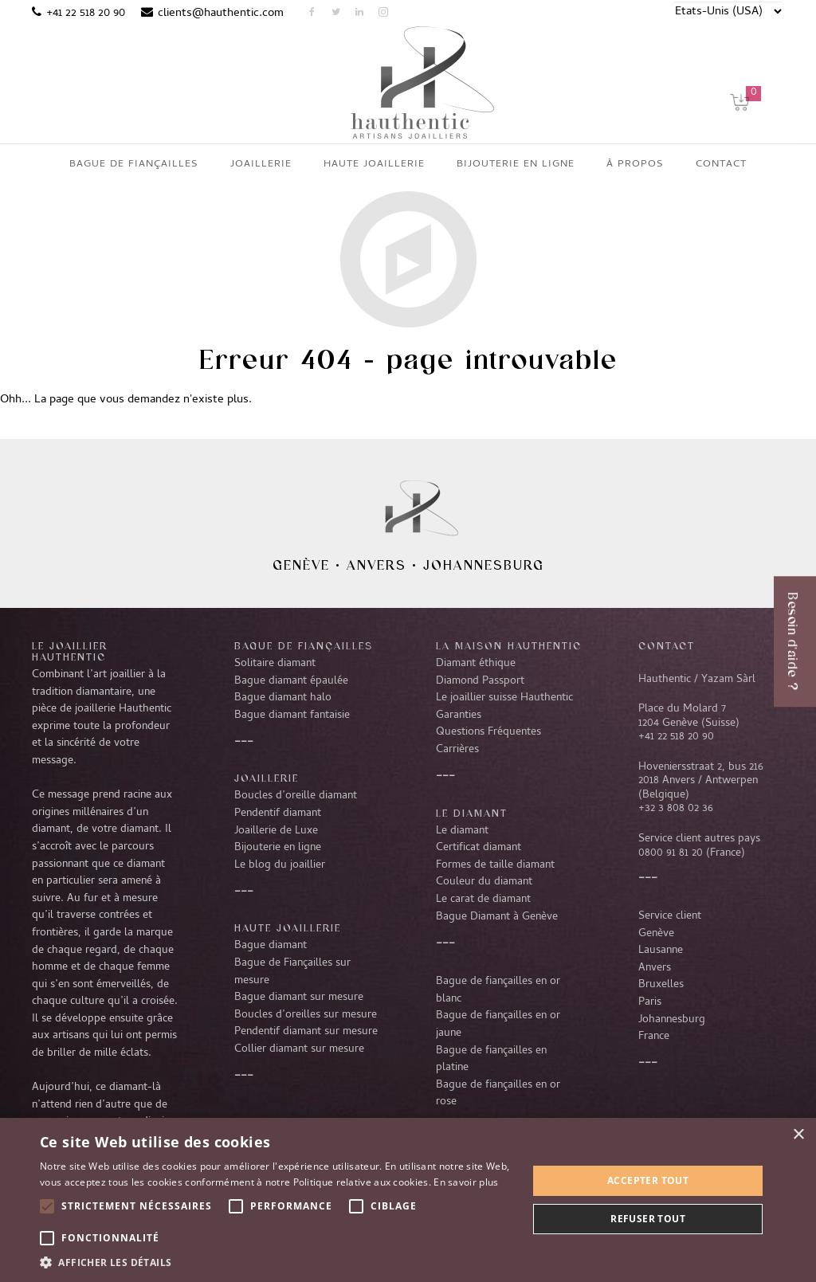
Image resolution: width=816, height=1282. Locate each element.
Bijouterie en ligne (277, 848)
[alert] (408, 1200)
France (653, 1036)
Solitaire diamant (275, 663)
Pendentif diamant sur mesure (306, 1032)
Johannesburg (483, 565)
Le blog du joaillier (279, 865)
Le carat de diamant (483, 899)
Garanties (458, 715)
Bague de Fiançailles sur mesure (292, 972)
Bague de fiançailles (303, 645)
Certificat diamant (478, 848)
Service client (669, 916)
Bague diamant (270, 946)
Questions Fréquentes (488, 732)
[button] (276, 1262)
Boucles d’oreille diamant (295, 796)
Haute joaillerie (287, 927)
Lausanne (660, 950)
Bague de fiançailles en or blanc (498, 990)
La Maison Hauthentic (509, 645)
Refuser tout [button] (647, 1218)
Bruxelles (661, 985)
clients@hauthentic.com (221, 13)
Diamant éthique (476, 663)
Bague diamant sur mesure (298, 997)
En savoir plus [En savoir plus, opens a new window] (466, 1182)
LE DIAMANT (472, 812)
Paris (649, 1002)
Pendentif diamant (277, 813)
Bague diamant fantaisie (292, 715)
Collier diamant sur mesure (299, 1049)
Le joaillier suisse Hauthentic (504, 698)
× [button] (798, 1135)
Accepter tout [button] (647, 1180)
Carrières (457, 750)
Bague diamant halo (283, 698)
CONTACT (666, 645)
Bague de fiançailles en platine (491, 1059)
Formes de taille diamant (495, 865)
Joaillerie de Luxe (276, 831)
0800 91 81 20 (670, 853)
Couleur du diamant (484, 882)
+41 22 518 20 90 (85, 13)
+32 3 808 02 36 (675, 808)
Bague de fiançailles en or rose (498, 1093)
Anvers (376, 565)
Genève (301, 565)
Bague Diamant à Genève (497, 917)
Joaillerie (266, 777)
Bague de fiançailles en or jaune (498, 1024)
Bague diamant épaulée (291, 681)
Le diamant (462, 831)
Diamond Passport (480, 681)
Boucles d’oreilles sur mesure (305, 1015)
